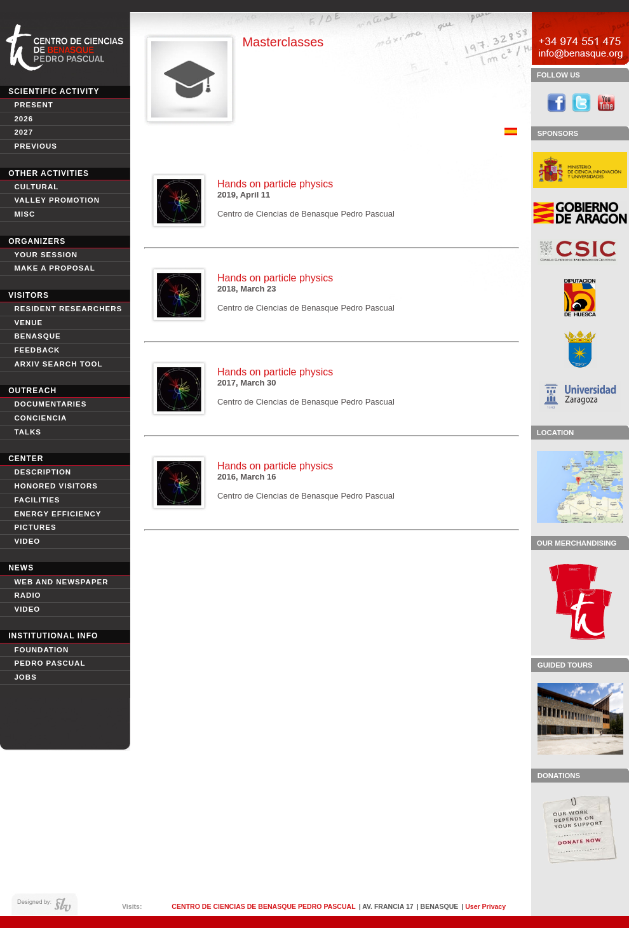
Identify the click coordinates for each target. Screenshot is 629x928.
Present (33, 105)
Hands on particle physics (275, 183)
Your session (46, 255)
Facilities (37, 500)
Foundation (41, 650)
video (27, 541)
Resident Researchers (68, 309)
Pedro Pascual (49, 663)
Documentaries (50, 404)
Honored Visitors (56, 486)
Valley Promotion (57, 200)
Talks (27, 432)
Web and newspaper (61, 582)
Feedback (37, 350)
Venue (28, 322)
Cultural (36, 187)
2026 (23, 119)
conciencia (40, 418)
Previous (35, 146)
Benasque (37, 336)
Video (27, 609)
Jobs (25, 677)
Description (42, 472)
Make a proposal (54, 268)
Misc (24, 214)
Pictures (35, 527)
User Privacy (485, 906)
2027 (23, 132)
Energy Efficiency (57, 514)
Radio (27, 595)
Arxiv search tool (58, 364)
